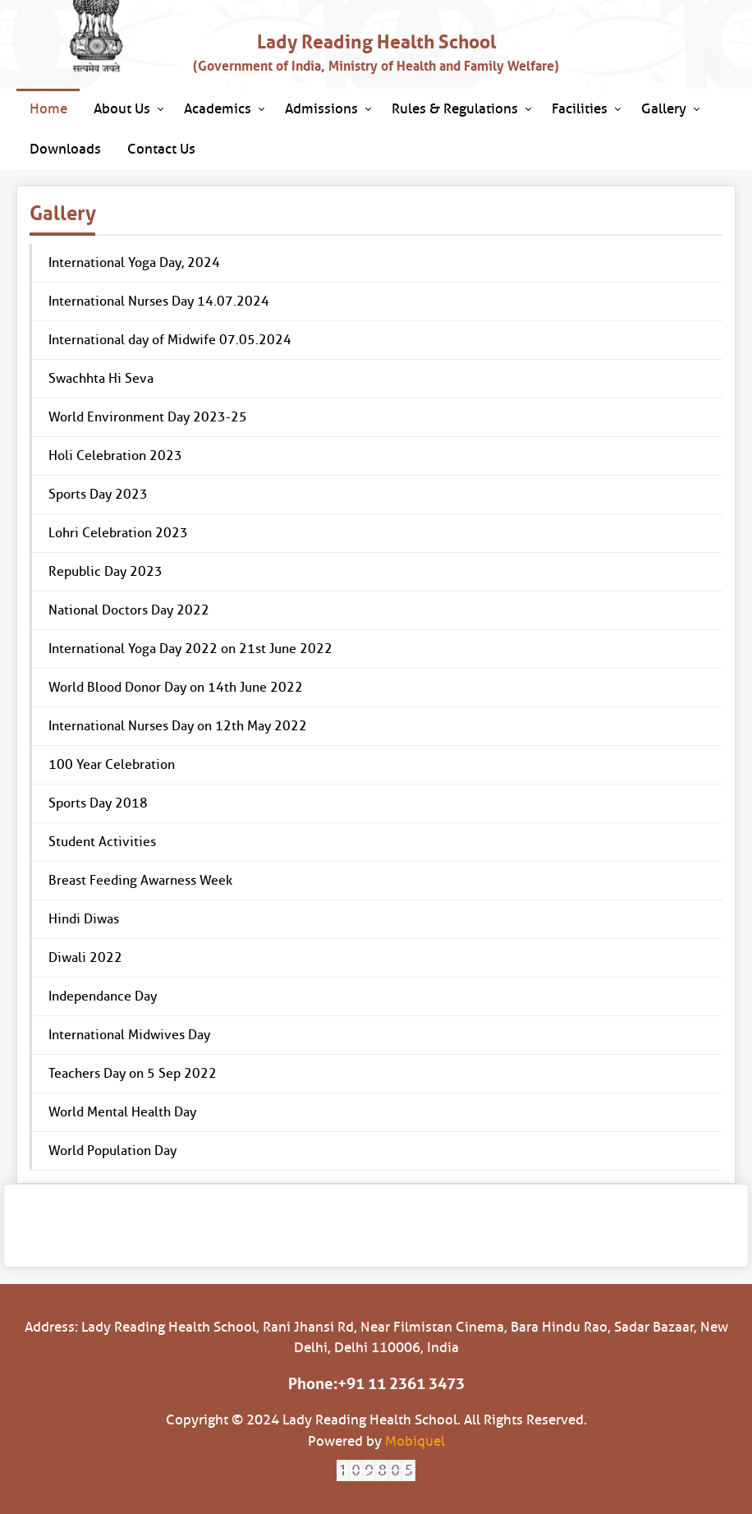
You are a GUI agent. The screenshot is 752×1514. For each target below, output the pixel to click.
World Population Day (112, 1150)
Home (48, 108)
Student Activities (102, 841)
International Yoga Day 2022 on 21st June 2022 (190, 648)
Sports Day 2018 (98, 803)
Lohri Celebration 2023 (118, 533)
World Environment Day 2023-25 (147, 417)
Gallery (663, 108)
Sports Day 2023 (98, 494)
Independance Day (102, 996)
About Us (122, 108)
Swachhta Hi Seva (101, 378)
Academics (217, 108)
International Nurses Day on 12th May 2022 (177, 726)
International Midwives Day (129, 1034)
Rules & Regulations (455, 108)
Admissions (321, 108)
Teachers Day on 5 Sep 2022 (132, 1073)
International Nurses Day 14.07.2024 (158, 301)
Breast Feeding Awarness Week (140, 880)
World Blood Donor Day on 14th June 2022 (175, 687)
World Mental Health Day (122, 1112)
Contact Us (161, 149)
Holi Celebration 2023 (115, 455)
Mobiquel (415, 1441)
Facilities (580, 108)
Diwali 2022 (85, 957)
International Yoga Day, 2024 (134, 262)
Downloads (65, 149)
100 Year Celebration (111, 764)
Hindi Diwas (83, 919)
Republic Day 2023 (105, 571)
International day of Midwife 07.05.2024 (169, 339)
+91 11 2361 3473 (401, 1383)
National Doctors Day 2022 (128, 610)
